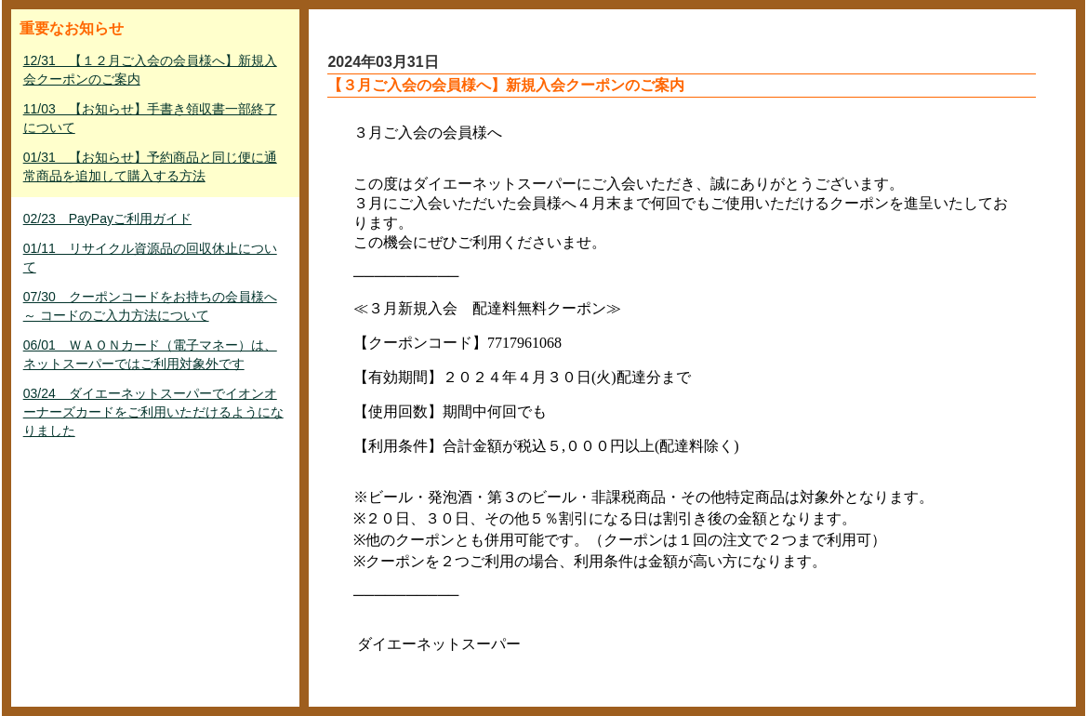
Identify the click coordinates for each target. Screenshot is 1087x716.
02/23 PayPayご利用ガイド (107, 218)
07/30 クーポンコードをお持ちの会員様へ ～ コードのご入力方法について (150, 306)
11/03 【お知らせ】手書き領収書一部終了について (150, 118)
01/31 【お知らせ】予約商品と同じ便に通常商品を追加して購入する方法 (150, 166)
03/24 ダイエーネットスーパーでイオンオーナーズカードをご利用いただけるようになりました (153, 412)
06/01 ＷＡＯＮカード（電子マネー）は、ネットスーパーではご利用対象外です (150, 354)
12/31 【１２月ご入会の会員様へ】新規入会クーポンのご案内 (150, 69)
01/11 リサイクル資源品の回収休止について (150, 257)
